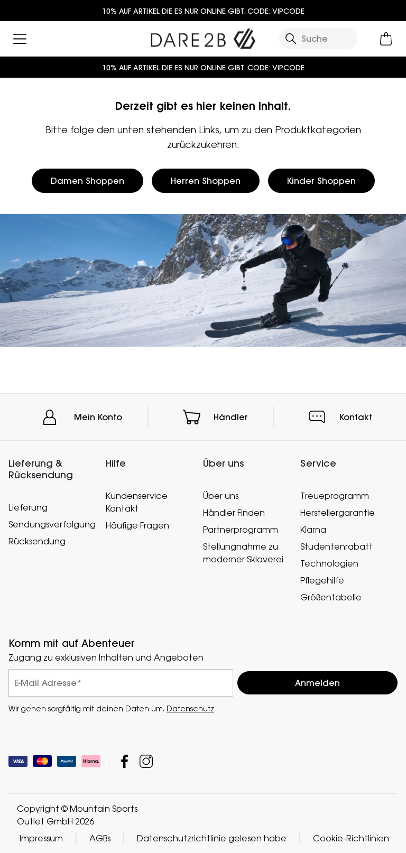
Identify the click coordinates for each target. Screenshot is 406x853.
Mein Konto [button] (98, 417)
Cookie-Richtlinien (351, 838)
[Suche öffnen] (318, 38)
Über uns (220, 495)
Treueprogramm (334, 495)
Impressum (41, 838)
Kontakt (355, 417)
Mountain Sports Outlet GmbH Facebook (124, 761)
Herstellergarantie (337, 512)
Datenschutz (190, 708)
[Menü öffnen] (19, 38)
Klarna (313, 529)
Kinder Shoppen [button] (321, 180)
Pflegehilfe (322, 580)
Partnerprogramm (240, 529)
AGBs (99, 838)
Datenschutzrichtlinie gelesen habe (212, 838)
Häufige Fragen (137, 525)
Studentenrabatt (336, 546)
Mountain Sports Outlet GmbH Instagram (146, 761)
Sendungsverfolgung (51, 523)
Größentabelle (331, 597)
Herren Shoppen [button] (206, 180)
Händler (231, 417)
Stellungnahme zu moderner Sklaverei (243, 552)
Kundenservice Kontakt (137, 502)
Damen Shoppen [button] (87, 180)
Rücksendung (37, 540)
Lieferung (28, 507)
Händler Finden (234, 512)
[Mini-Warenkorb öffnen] (386, 38)
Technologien (329, 563)
